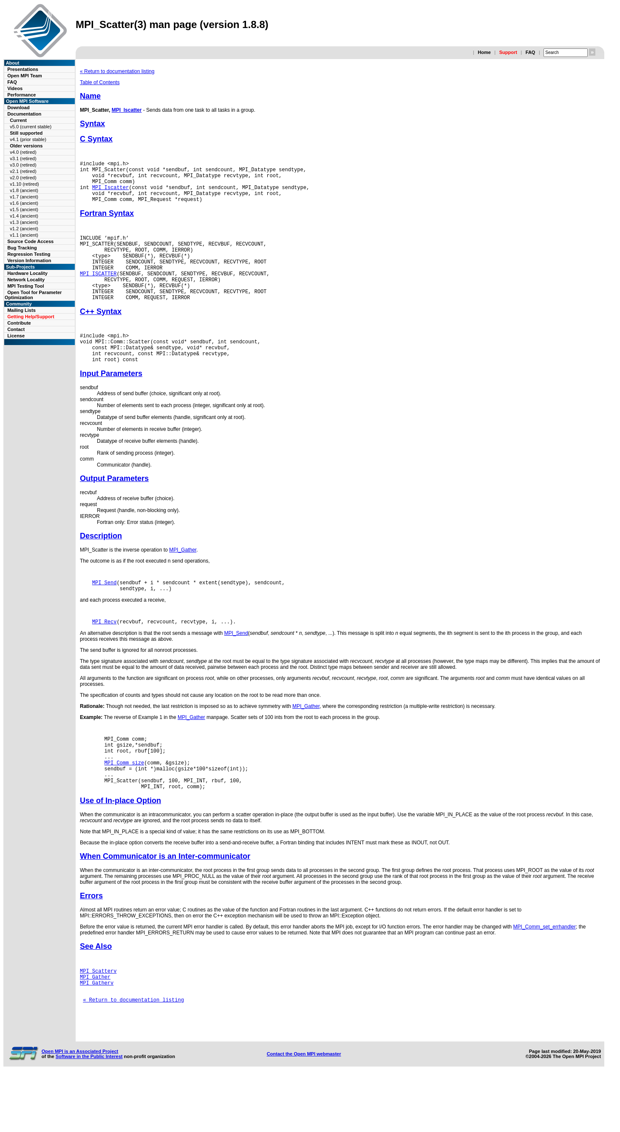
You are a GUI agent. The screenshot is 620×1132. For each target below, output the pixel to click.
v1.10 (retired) (24, 184)
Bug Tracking (22, 247)
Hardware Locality (27, 273)
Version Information (29, 260)
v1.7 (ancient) (24, 196)
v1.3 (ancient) (24, 222)
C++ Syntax (101, 334)
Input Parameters (111, 403)
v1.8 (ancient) (24, 190)
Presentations (22, 69)
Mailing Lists (21, 310)
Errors (91, 940)
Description (101, 565)
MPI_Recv (104, 654)
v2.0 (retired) (23, 177)
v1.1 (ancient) (24, 235)
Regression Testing (28, 254)
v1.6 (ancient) (24, 203)
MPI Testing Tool (25, 286)
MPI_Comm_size (124, 802)
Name (90, 96)
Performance (21, 94)
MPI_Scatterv (98, 1016)
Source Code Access (30, 241)
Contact (16, 329)
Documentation (24, 113)
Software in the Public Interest (89, 1112)
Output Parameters (114, 508)
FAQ (530, 52)
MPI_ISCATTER (98, 291)
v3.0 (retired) (23, 164)
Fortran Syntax (107, 222)
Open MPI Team (24, 75)
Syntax (92, 123)
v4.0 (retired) (23, 152)
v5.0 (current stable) (30, 126)
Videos (15, 88)
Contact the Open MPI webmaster (304, 1109)
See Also (96, 991)
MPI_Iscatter (127, 110)
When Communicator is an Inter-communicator (165, 901)
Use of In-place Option (120, 845)
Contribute (19, 322)
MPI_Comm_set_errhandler (544, 971)
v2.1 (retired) (23, 171)
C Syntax (96, 139)
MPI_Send (104, 613)
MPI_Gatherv (96, 1031)
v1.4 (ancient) (24, 215)
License (16, 335)
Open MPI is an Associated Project (80, 1107)
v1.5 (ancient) (24, 209)
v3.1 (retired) (23, 158)
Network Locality (26, 279)
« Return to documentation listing (117, 71)
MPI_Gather (182, 579)
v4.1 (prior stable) (28, 139)
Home (484, 52)
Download (18, 107)
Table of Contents (99, 82)
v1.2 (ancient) (24, 228)
